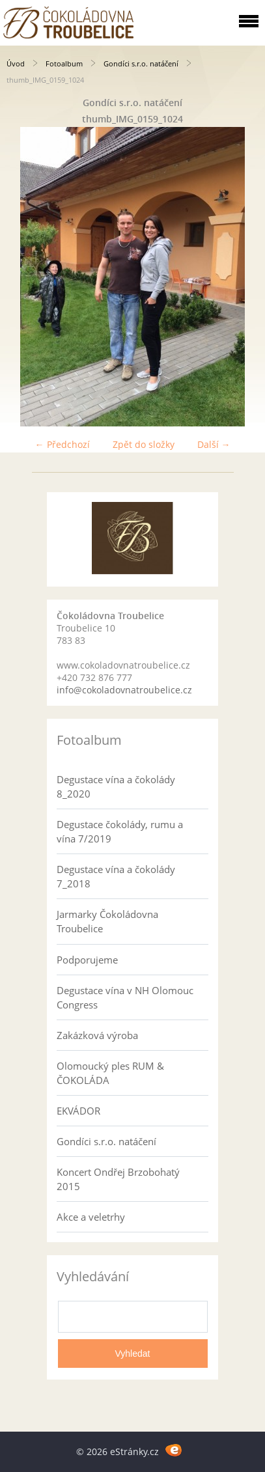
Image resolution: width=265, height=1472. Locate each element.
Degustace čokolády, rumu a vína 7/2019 (120, 831)
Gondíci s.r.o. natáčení (141, 63)
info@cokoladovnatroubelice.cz (124, 690)
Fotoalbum (64, 63)
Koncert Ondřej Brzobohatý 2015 (118, 1179)
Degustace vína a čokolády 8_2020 (116, 786)
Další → (213, 444)
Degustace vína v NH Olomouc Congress (125, 997)
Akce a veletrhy (91, 1216)
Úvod (16, 63)
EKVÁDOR (78, 1110)
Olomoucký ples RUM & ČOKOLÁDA (110, 1073)
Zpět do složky (143, 444)
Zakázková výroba (97, 1035)
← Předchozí (62, 444)
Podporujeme (87, 959)
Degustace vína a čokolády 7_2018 (116, 876)
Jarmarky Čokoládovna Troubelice (107, 921)
